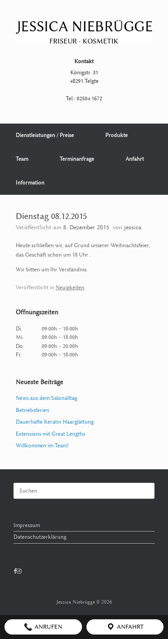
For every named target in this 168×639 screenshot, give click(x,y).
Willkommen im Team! (42, 445)
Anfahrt (134, 159)
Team (22, 159)
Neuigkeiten (70, 287)
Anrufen (43, 626)
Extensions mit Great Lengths (50, 433)
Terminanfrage (77, 159)
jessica (133, 227)
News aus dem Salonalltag (46, 398)
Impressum (26, 525)
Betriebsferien (32, 410)
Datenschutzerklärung (39, 536)
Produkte (116, 135)
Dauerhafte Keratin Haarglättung (55, 421)
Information (30, 182)
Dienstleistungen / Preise (45, 135)
